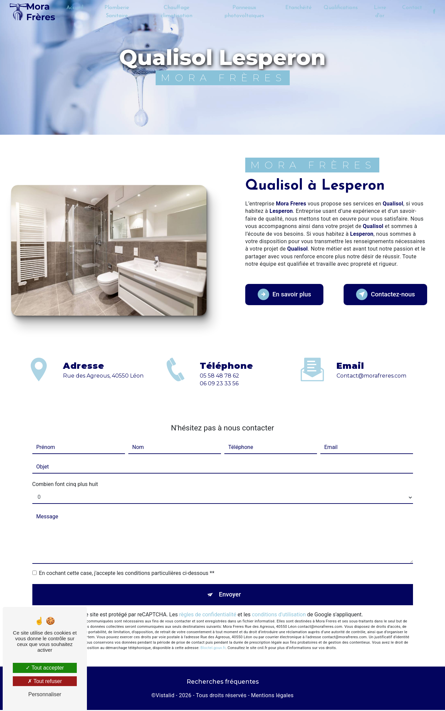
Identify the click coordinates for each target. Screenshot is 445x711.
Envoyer (230, 595)
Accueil (75, 7)
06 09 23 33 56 (219, 389)
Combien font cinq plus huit (65, 484)
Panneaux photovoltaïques (244, 12)
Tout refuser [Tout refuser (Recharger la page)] (45, 681)
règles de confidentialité (207, 616)
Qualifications (340, 7)
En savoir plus (286, 294)
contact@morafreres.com (371, 369)
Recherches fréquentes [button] (223, 682)
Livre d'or (379, 12)
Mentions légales (272, 696)
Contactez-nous (383, 294)
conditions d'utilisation (279, 616)
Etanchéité (298, 7)
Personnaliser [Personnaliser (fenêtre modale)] (44, 694)
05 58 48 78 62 (219, 382)
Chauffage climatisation (177, 12)
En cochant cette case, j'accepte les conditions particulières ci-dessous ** (127, 573)
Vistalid (165, 696)
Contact (411, 7)
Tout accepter (45, 668)
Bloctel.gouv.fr (212, 649)
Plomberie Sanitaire (117, 12)
